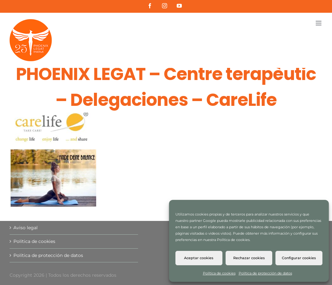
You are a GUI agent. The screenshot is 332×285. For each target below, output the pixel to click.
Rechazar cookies (249, 258)
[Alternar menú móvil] (319, 23)
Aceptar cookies (198, 258)
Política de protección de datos (265, 273)
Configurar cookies (299, 258)
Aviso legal (25, 227)
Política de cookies (219, 273)
